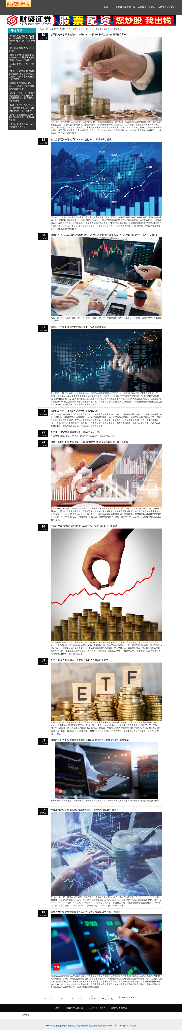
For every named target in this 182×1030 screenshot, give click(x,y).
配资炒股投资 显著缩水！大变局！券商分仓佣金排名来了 (79, 660)
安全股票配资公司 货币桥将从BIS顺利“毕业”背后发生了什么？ (82, 139)
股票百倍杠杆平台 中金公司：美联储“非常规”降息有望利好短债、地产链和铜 (21, 108)
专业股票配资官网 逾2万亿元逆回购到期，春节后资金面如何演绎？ (84, 809)
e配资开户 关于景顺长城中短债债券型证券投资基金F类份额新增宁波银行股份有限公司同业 (22, 97)
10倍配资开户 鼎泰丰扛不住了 (21, 65)
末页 (112, 999)
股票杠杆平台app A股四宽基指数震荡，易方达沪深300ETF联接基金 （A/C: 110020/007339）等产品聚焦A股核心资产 (109, 235)
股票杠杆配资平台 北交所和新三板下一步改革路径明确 (78, 327)
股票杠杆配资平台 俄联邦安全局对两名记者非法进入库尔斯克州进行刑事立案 (90, 740)
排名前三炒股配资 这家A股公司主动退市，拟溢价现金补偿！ (21, 117)
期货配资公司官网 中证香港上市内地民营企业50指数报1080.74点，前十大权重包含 (22, 40)
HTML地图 (131, 1026)
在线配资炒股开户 (146, 7)
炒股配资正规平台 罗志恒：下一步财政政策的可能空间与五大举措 (21, 86)
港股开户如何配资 (166, 7)
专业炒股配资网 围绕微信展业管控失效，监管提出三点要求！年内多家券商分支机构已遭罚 (21, 75)
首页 (106, 7)
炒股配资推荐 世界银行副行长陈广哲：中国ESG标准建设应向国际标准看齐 (88, 34)
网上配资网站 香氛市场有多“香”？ (21, 49)
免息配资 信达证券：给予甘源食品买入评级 (21, 125)
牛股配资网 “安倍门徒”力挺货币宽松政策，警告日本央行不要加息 (84, 526)
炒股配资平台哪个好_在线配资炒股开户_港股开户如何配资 (76, 29)
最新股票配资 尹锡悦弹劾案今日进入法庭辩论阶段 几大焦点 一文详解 (86, 912)
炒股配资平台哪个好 (125, 7)
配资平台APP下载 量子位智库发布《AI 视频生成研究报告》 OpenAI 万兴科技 (22, 57)
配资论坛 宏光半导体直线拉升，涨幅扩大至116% (75, 432)
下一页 (103, 999)
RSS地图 (122, 1026)
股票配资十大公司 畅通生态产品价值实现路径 (74, 411)
